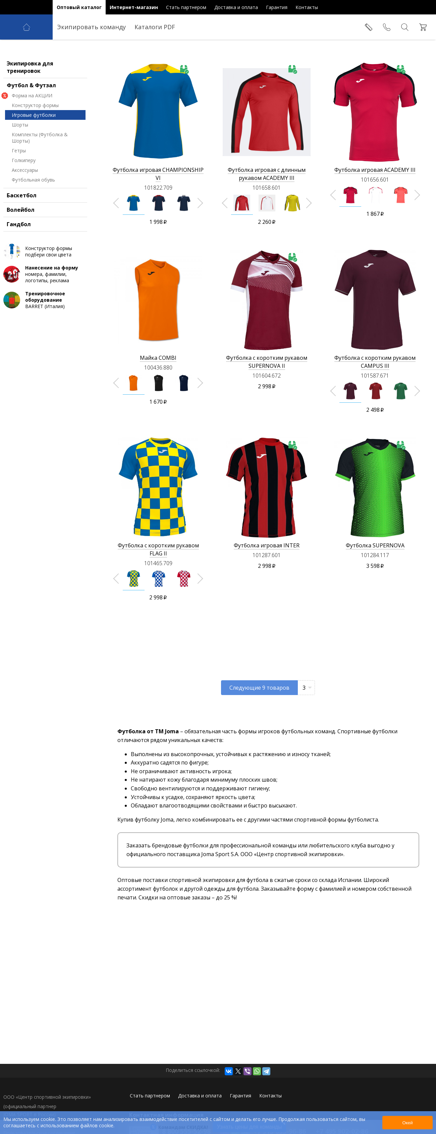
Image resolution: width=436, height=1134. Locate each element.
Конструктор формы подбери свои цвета (48, 290)
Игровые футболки (34, 154)
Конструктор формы (35, 144)
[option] (134, 203)
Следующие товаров (259, 687)
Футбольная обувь (33, 218)
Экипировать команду (91, 27)
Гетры (19, 189)
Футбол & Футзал (31, 124)
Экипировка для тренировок (30, 106)
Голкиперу (24, 199)
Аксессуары (25, 209)
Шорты (20, 163)
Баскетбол (22, 234)
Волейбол (21, 248)
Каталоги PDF (154, 27)
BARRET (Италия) (55, 338)
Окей (407, 1122)
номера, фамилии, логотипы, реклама (55, 313)
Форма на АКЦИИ (32, 134)
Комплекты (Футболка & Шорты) (40, 176)
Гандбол (19, 263)
